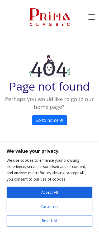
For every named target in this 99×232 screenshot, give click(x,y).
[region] (49, 187)
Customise (49, 206)
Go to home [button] (49, 120)
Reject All (50, 220)
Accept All (49, 192)
